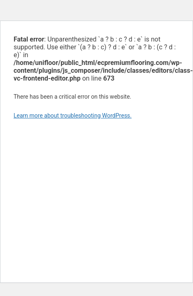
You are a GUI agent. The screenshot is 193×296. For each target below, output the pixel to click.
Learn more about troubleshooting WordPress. (73, 115)
